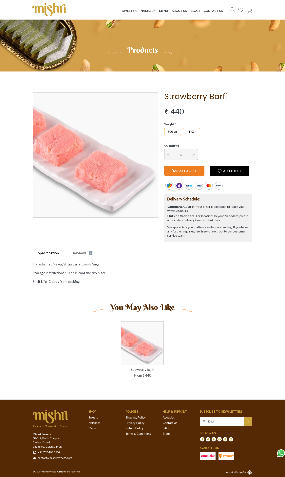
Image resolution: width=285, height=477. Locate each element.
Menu (92, 428)
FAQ (166, 428)
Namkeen (94, 423)
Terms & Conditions (138, 434)
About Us (169, 418)
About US (180, 11)
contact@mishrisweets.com (52, 458)
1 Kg (191, 132)
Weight (169, 124)
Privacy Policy (134, 423)
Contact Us (170, 423)
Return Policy (134, 428)
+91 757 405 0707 (46, 453)
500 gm (173, 132)
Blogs (196, 11)
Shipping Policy (135, 418)
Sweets (93, 418)
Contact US (214, 11)
